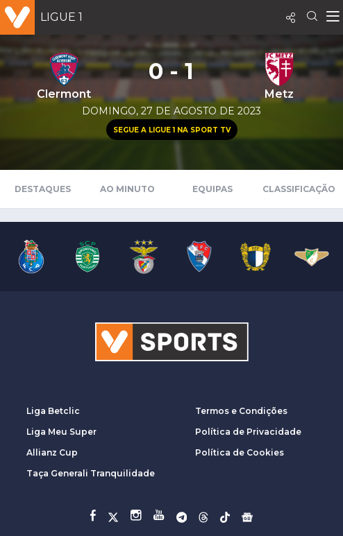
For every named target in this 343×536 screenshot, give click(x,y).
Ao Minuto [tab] (127, 189)
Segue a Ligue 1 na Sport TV (172, 130)
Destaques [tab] (43, 189)
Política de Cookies (239, 452)
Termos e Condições (241, 411)
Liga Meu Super (61, 431)
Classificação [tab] (298, 189)
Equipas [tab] (212, 189)
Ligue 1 (61, 17)
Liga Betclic (53, 411)
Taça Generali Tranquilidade (90, 473)
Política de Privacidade (248, 431)
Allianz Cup (52, 452)
